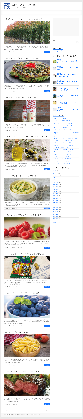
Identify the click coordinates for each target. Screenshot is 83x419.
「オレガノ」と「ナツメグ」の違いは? (62, 154)
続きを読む (47, 51)
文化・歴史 (55, 191)
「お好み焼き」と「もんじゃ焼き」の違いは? (21, 58)
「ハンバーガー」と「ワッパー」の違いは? (63, 129)
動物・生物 (55, 184)
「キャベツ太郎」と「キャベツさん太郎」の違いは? (24, 254)
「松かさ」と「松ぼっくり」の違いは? (62, 152)
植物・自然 (15, 51)
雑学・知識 (55, 214)
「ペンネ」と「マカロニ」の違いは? (18, 332)
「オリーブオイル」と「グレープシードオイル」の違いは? (26, 136)
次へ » (47, 410)
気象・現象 (55, 202)
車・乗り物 (55, 211)
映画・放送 (55, 196)
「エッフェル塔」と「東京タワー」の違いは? (64, 125)
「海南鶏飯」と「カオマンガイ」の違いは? (63, 149)
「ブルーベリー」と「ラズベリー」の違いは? (21, 293)
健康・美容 (55, 182)
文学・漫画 (55, 193)
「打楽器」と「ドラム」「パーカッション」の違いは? (66, 138)
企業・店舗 (55, 180)
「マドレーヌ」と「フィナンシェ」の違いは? (64, 140)
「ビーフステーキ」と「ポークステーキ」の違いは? (24, 371)
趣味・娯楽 (55, 209)
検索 (54, 40)
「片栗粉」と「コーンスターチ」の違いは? (63, 145)
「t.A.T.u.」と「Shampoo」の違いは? (62, 147)
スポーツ (55, 173)
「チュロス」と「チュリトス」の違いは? (62, 123)
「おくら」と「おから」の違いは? (61, 136)
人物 (54, 177)
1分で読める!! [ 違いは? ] (24, 4)
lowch (7, 51)
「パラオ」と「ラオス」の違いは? (61, 161)
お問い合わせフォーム (58, 222)
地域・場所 (55, 186)
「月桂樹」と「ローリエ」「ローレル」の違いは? (23, 19)
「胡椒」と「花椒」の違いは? (60, 118)
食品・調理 (20, 51)
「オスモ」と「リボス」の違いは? (61, 156)
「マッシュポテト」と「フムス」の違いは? (20, 176)
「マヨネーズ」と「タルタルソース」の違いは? (22, 97)
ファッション (56, 175)
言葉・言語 (55, 207)
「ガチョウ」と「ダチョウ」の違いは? (62, 158)
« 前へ (6, 410)
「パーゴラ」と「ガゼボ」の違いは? (61, 120)
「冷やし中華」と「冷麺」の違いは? (61, 163)
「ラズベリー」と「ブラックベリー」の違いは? (22, 215)
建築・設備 (55, 189)
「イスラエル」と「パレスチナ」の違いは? (63, 142)
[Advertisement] (66, 27)
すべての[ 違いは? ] (57, 51)
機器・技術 (55, 200)
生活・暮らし (56, 205)
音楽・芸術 (55, 216)
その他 (54, 171)
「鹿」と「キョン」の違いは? (60, 127)
